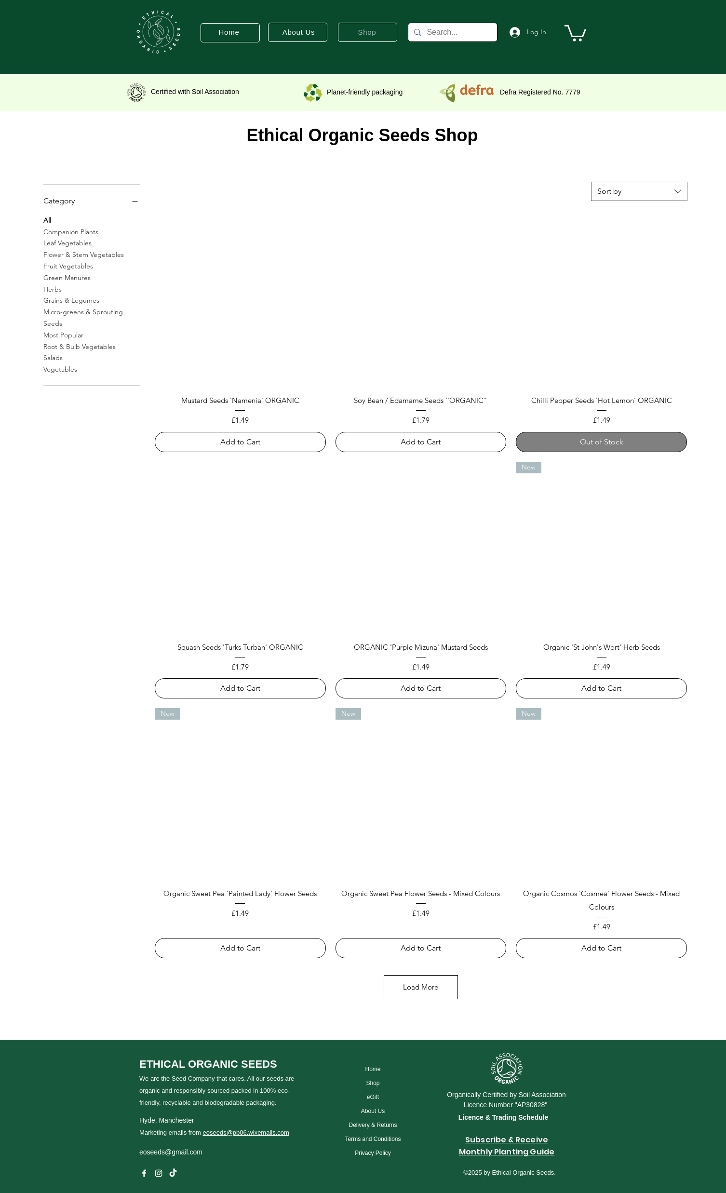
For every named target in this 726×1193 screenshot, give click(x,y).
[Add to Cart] (240, 442)
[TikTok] (173, 1173)
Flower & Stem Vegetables (83, 254)
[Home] (373, 1069)
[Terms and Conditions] (373, 1139)
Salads (53, 357)
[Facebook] (144, 1173)
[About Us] (373, 1111)
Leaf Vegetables (67, 242)
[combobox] (639, 191)
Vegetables (60, 369)
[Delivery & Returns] (373, 1125)
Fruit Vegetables (68, 265)
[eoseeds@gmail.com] (212, 1152)
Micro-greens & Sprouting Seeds (83, 317)
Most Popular (63, 334)
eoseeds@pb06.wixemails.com (245, 1132)
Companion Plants (70, 231)
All (47, 220)
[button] (575, 32)
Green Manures (67, 277)
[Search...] (452, 32)
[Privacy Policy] (373, 1153)
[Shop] (373, 1083)
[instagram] (158, 1173)
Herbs (52, 289)
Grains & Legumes (71, 300)
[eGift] (373, 1097)
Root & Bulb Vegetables (79, 346)
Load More (420, 987)
